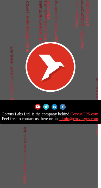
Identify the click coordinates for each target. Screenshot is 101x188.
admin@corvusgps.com (78, 118)
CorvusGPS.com (84, 114)
